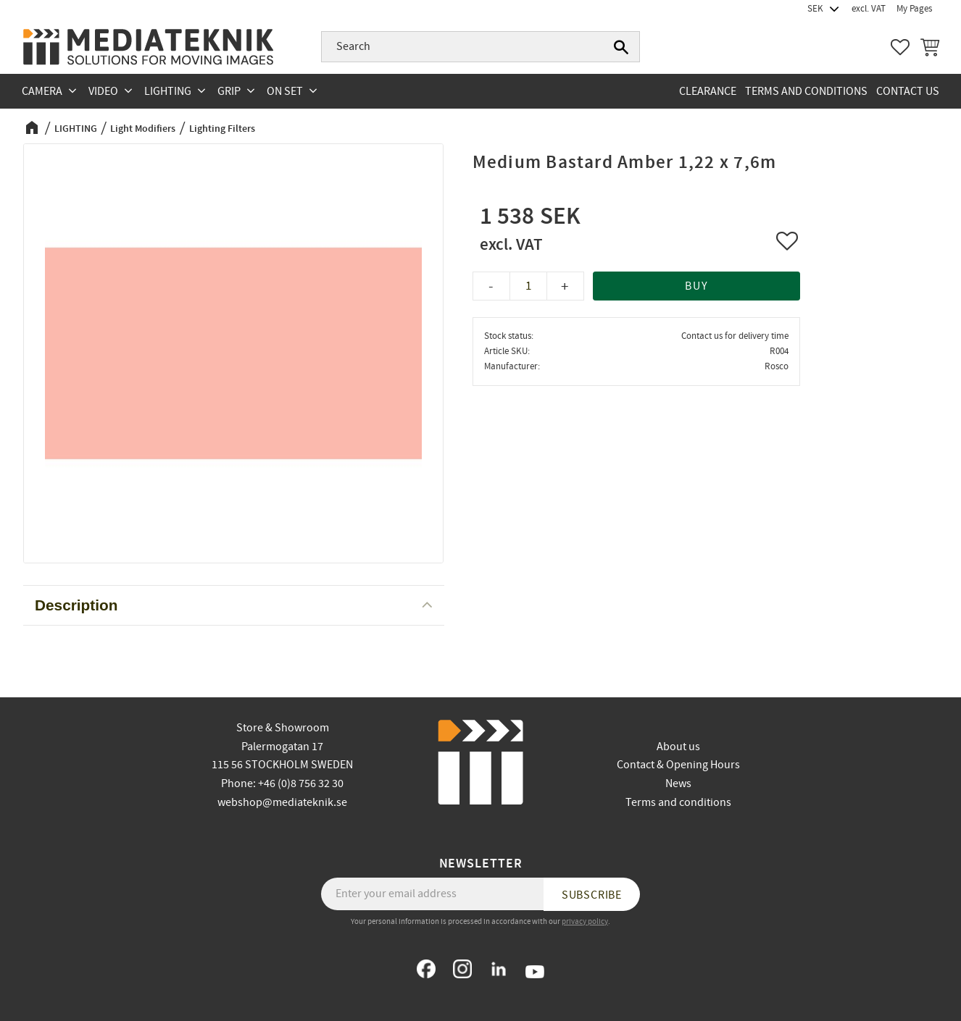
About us (678, 746)
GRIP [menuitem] (229, 91)
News (678, 783)
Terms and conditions (678, 802)
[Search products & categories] (480, 47)
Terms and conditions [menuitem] (806, 91)
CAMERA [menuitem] (42, 91)
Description (76, 605)
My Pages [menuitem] (914, 8)
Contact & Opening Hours (678, 764)
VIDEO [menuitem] (103, 91)
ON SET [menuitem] (285, 91)
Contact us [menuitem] (907, 91)
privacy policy (585, 921)
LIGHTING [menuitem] (167, 91)
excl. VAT (869, 8)
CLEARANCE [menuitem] (707, 91)
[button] (900, 47)
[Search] (621, 47)
